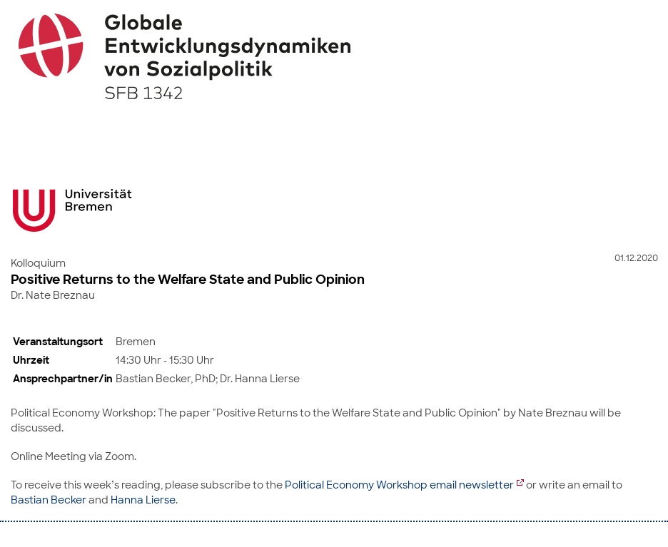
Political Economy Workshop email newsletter (399, 484)
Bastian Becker (48, 499)
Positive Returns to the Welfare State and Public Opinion (188, 279)
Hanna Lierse (143, 499)
